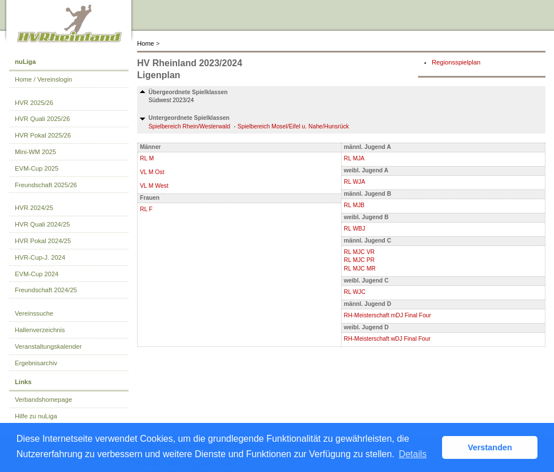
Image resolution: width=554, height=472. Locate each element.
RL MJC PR (359, 260)
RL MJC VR (359, 252)
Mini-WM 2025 (35, 151)
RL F (146, 209)
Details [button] (413, 454)
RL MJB (354, 205)
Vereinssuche (34, 313)
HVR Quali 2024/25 (42, 224)
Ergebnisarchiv (36, 363)
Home (145, 43)
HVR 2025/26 (34, 102)
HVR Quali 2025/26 (42, 118)
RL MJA (354, 158)
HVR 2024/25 (34, 207)
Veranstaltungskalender (48, 346)
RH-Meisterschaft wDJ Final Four (387, 339)
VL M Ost (152, 172)
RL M (147, 158)
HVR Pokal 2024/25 (43, 240)
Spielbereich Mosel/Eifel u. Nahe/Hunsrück (293, 126)
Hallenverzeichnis (40, 329)
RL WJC (355, 292)
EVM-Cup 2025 (37, 168)
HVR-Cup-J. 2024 (40, 257)
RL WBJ (354, 228)
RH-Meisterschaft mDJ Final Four (387, 315)
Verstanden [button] (490, 447)
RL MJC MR (360, 268)
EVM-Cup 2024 (37, 274)
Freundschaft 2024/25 (46, 290)
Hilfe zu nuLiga (36, 416)
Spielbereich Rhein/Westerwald (189, 126)
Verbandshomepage (43, 399)
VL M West (154, 186)
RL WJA (354, 182)
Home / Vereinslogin (43, 79)
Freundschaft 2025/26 (46, 184)
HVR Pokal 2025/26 (43, 135)
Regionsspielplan (456, 62)
